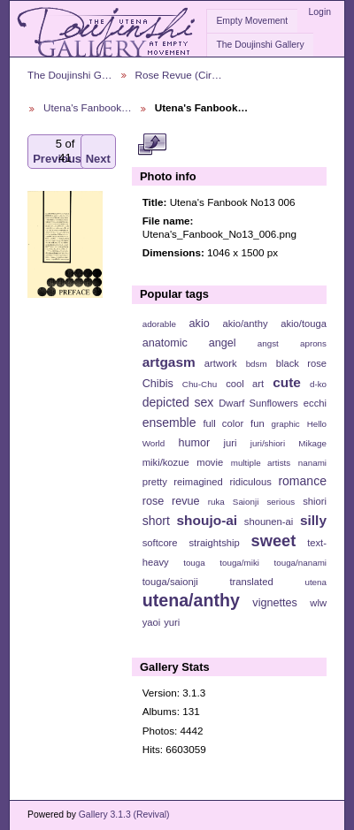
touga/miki (239, 562)
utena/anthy (191, 600)
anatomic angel (189, 343)
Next (98, 151)
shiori (315, 501)
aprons (313, 343)
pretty (154, 481)
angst (268, 343)
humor (194, 443)
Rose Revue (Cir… (178, 74)
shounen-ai (269, 521)
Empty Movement (252, 21)
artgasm (169, 361)
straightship (214, 542)
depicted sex (178, 402)
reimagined (198, 481)
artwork (220, 363)
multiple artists (260, 463)
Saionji (245, 501)
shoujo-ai (207, 520)
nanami (312, 463)
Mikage (312, 443)
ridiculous (250, 481)
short (156, 521)
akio (199, 323)
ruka (216, 501)
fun (257, 423)
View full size (152, 144)
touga (194, 562)
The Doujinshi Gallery (260, 44)
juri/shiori (267, 443)
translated (251, 581)
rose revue (171, 501)
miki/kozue (165, 462)
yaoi (151, 622)
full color (223, 423)
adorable (159, 324)
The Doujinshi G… (69, 74)
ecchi (315, 403)
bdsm (256, 364)
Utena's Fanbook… (87, 107)
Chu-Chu (199, 384)
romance (302, 481)
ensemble (169, 422)
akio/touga (304, 323)
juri (230, 443)
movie (209, 462)
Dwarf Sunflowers (258, 403)
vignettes (274, 603)
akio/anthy (244, 323)
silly (313, 520)
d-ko (318, 384)
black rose (301, 363)
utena (315, 582)
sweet (273, 540)
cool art (245, 383)
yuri (172, 622)
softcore (160, 542)
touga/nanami (300, 562)
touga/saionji (170, 581)
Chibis (157, 383)
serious (280, 501)
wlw (318, 603)
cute (287, 382)
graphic (286, 424)
